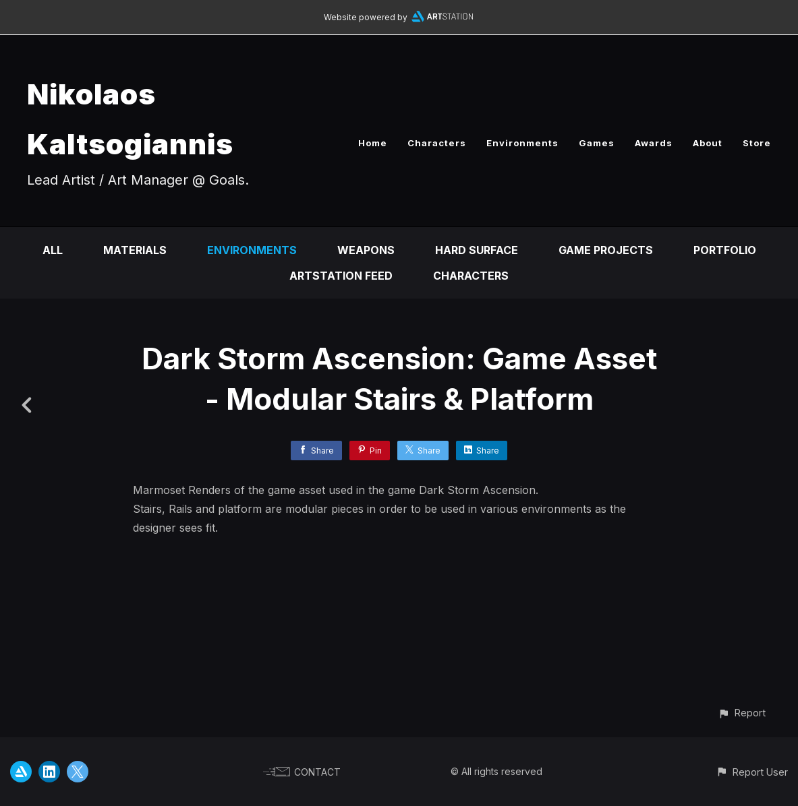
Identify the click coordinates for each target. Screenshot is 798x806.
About (707, 142)
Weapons (366, 250)
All (52, 250)
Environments (522, 142)
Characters (436, 142)
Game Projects (606, 250)
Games (597, 142)
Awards (654, 142)
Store (757, 142)
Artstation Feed (341, 275)
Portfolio (724, 250)
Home (372, 142)
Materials (135, 250)
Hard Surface (476, 250)
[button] (741, 712)
